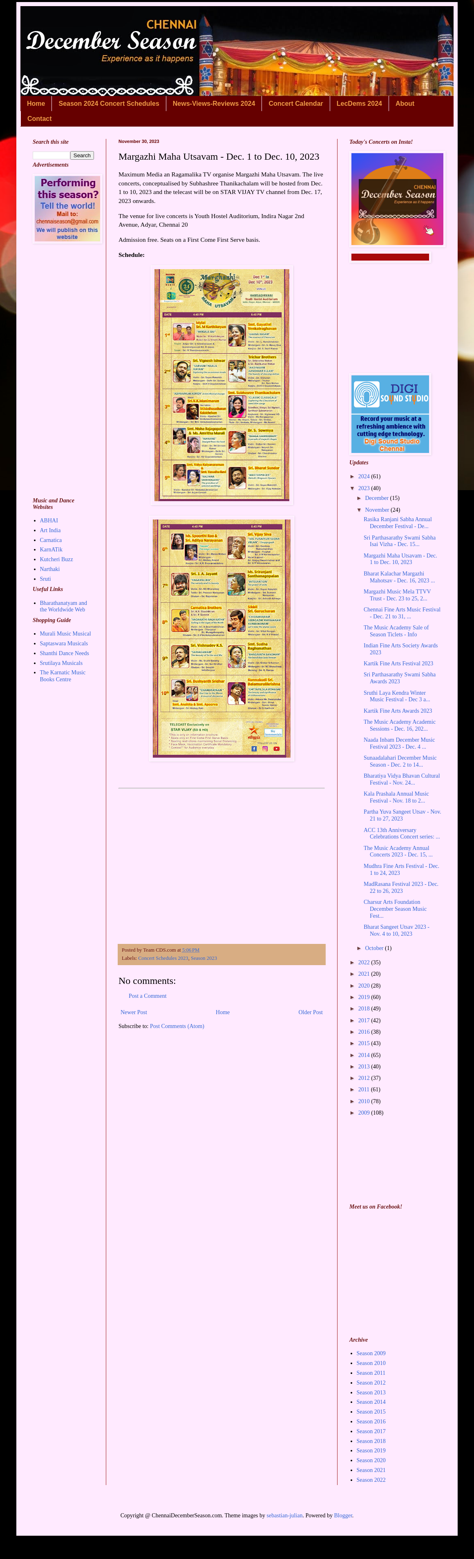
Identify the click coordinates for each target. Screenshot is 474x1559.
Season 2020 (371, 1460)
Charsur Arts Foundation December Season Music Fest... (395, 909)
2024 (364, 476)
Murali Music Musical (65, 634)
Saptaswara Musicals (64, 643)
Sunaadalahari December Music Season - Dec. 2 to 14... (400, 761)
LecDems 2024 (359, 103)
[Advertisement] (221, 864)
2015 (364, 1043)
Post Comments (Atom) (177, 1026)
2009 (364, 1113)
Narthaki (50, 569)
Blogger (343, 1515)
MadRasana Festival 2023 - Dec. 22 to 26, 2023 (401, 887)
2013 (364, 1067)
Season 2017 (371, 1431)
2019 (364, 997)
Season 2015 (371, 1412)
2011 (364, 1089)
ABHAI (49, 520)
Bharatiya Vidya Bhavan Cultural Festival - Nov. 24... (402, 779)
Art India (50, 530)
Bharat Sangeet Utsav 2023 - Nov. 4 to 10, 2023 (396, 930)
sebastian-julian (285, 1515)
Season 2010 (371, 1363)
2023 (364, 488)
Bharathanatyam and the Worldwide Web (63, 606)
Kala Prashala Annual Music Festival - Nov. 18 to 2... (396, 797)
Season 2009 (371, 1353)
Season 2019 (371, 1450)
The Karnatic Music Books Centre (63, 675)
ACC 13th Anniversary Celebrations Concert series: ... (402, 833)
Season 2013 (371, 1392)
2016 (364, 1032)
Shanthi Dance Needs (64, 653)
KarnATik (51, 549)
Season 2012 (371, 1383)
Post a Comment (148, 996)
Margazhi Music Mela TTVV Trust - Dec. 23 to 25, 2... (397, 595)
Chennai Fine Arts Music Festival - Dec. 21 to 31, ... (402, 613)
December (377, 498)
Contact (39, 118)
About (405, 103)
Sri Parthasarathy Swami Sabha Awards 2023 (400, 678)
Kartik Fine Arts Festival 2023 (398, 663)
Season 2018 (371, 1441)
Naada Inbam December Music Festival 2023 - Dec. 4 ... (399, 743)
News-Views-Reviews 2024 (214, 103)
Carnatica (51, 540)
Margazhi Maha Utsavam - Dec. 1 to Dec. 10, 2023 (400, 559)
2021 (364, 974)
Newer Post (134, 1012)
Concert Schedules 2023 (163, 958)
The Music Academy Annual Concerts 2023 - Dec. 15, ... (398, 851)
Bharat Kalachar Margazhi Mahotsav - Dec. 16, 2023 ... (399, 577)
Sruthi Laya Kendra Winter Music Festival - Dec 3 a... (397, 696)
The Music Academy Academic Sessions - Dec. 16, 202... (400, 725)
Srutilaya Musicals (61, 663)
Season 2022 (371, 1480)
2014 (364, 1055)
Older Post (311, 1012)
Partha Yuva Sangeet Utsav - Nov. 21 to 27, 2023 (402, 815)
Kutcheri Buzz (56, 559)
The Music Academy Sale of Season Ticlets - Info (396, 631)
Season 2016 (371, 1421)
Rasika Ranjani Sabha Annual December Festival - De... (398, 522)
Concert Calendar (295, 103)
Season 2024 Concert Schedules (108, 103)
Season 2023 (204, 958)
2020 (364, 986)
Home (36, 103)
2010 (364, 1101)
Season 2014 (371, 1402)
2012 (364, 1078)
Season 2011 (371, 1373)
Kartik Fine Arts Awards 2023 (398, 711)
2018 (364, 1009)
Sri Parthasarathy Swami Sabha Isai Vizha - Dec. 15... (400, 541)
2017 (364, 1020)
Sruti (45, 579)
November (378, 510)
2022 (364, 962)
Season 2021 (371, 1470)
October (375, 948)
